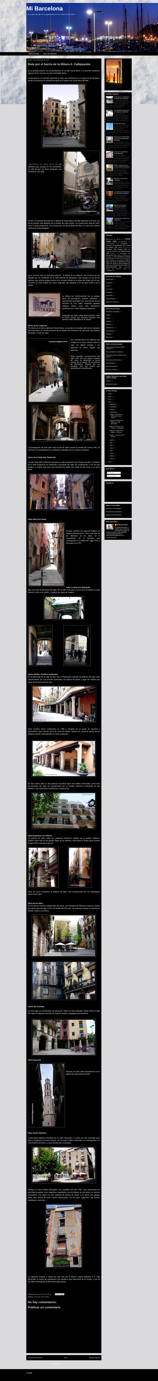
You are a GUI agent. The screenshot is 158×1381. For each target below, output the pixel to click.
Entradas (110, 473)
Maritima (115, 251)
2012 (110, 402)
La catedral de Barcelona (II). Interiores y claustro (121, 192)
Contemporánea (122, 241)
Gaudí (128, 245)
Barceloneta (109, 239)
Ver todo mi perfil (111, 537)
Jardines (109, 249)
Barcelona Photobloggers (113, 508)
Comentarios (112, 476)
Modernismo (125, 251)
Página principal (33, 54)
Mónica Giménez (122, 525)
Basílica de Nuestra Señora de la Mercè (120, 206)
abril (111, 450)
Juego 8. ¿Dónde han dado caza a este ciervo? (116, 416)
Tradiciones (109, 270)
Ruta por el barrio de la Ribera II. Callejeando (117, 427)
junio (111, 445)
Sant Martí (124, 265)
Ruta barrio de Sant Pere (115, 258)
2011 (110, 462)
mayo (112, 448)
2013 (110, 399)
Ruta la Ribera (45, 1297)
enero (112, 458)
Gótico (111, 247)
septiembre (113, 412)
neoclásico (123, 253)
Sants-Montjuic (111, 267)
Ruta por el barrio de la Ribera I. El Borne (116, 431)
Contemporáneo (110, 243)
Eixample (118, 245)
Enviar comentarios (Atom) (67, 1364)
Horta (126, 247)
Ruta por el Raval (112, 265)
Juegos (120, 249)
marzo (112, 453)
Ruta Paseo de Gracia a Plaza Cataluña (118, 262)
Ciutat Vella (37, 1297)
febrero (112, 456)
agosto (112, 440)
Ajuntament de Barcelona (113, 515)
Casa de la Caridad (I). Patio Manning (121, 152)
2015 (110, 394)
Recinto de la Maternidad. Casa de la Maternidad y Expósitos (122, 138)
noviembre (113, 407)
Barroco (118, 239)
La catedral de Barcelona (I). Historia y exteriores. (121, 111)
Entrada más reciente (35, 1357)
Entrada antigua (94, 1357)
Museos (113, 253)
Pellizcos (125, 255)
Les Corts (109, 289)
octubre (112, 409)
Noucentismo (110, 255)
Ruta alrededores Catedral (122, 257)
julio (111, 442)
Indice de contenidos (50, 54)
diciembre (113, 404)
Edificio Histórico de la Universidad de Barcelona (122, 166)
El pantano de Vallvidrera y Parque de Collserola (121, 97)
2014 (110, 396)
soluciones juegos (121, 269)
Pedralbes (119, 255)
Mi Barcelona (44, 8)
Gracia (120, 247)
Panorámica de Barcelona (114, 511)
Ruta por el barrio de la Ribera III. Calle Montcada (116, 422)
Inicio (65, 1357)
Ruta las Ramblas (118, 262)
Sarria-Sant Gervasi (112, 302)
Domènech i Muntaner (113, 311)
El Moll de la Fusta (119, 123)
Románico (109, 257)
